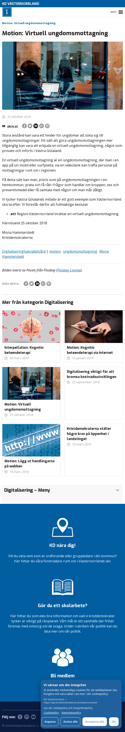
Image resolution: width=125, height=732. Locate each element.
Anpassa (50, 721)
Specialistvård (35, 251)
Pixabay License (69, 270)
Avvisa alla (70, 721)
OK (114, 721)
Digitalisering (13, 251)
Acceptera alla (94, 721)
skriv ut (10, 126)
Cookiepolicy (51, 713)
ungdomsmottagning (80, 251)
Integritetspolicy (71, 713)
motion (55, 251)
